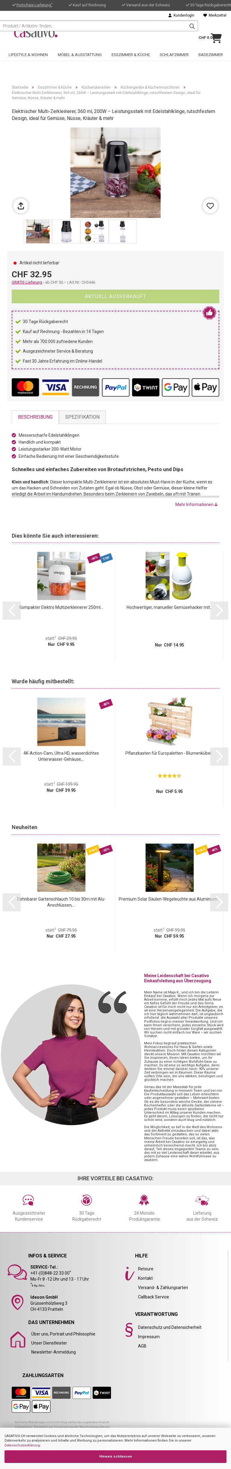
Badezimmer (211, 53)
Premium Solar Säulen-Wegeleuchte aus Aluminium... (169, 899)
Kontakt (145, 1278)
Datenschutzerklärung (22, 1445)
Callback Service (153, 1296)
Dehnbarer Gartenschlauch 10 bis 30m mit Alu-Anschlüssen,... (61, 902)
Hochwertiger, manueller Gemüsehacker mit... (170, 607)
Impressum (149, 1336)
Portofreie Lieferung (35, 5)
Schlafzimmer (174, 53)
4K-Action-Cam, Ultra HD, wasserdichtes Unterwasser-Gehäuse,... (61, 756)
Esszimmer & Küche (131, 53)
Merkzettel (214, 15)
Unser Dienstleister (49, 1343)
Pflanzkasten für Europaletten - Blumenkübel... (169, 753)
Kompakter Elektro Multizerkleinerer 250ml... (61, 607)
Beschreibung (35, 417)
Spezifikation (82, 417)
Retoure (145, 1268)
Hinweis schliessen (115, 1456)
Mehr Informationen (196, 504)
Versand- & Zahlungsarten (163, 1287)
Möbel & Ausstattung (80, 53)
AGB (142, 1346)
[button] (12, 611)
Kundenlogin (181, 15)
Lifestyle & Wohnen (28, 53)
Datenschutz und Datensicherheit (170, 1327)
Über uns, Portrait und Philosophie (63, 1334)
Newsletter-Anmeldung (53, 1352)
